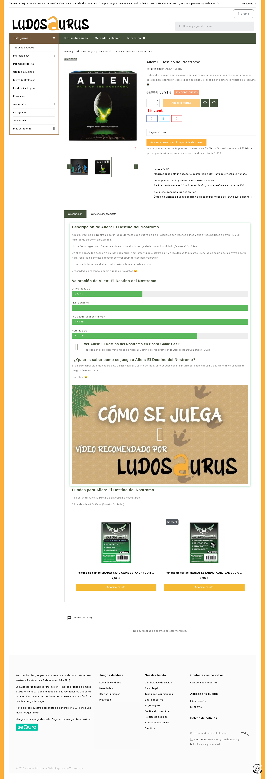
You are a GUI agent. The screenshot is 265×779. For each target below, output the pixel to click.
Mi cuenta (196, 707)
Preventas (18, 96)
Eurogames (19, 112)
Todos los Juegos (23, 47)
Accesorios (34, 104)
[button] (160, 434)
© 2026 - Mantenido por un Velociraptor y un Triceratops (49, 768)
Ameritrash (19, 120)
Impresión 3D (136, 38)
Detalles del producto (103, 214)
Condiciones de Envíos (158, 682)
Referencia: (153, 68)
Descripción (75, 214)
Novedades (106, 688)
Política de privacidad (157, 711)
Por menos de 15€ (23, 63)
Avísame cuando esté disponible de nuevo (176, 142)
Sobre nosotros (154, 699)
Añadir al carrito (182, 102)
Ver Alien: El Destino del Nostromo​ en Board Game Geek (132, 344)
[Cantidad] (150, 103)
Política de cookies (156, 716)
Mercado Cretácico (107, 38)
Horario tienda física (157, 722)
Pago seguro (152, 705)
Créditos (150, 728)
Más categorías (34, 128)
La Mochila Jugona (24, 88)
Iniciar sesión (198, 701)
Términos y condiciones (159, 694)
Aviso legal (151, 688)
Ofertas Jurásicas (76, 38)
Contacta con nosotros (204, 682)
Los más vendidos (110, 682)
